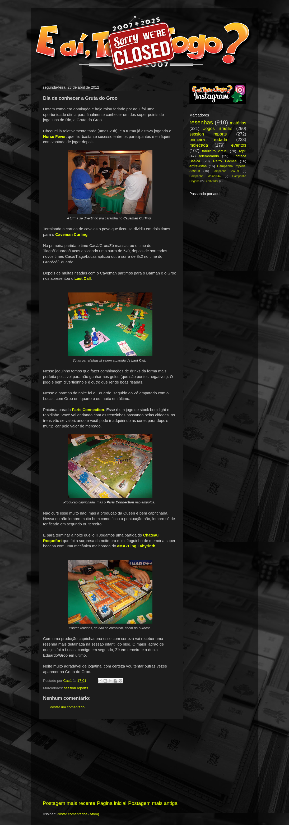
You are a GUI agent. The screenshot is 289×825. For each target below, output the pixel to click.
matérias (238, 122)
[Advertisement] (110, 760)
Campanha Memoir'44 (205, 176)
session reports (76, 688)
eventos (238, 145)
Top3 (242, 151)
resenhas (201, 122)
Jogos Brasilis (217, 128)
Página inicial (111, 803)
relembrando (209, 156)
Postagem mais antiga (153, 803)
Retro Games (224, 161)
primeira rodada (208, 139)
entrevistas (198, 166)
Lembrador (211, 181)
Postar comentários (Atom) (78, 814)
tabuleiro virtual (214, 151)
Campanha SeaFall (225, 171)
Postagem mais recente (69, 803)
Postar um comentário (67, 707)
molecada (198, 145)
